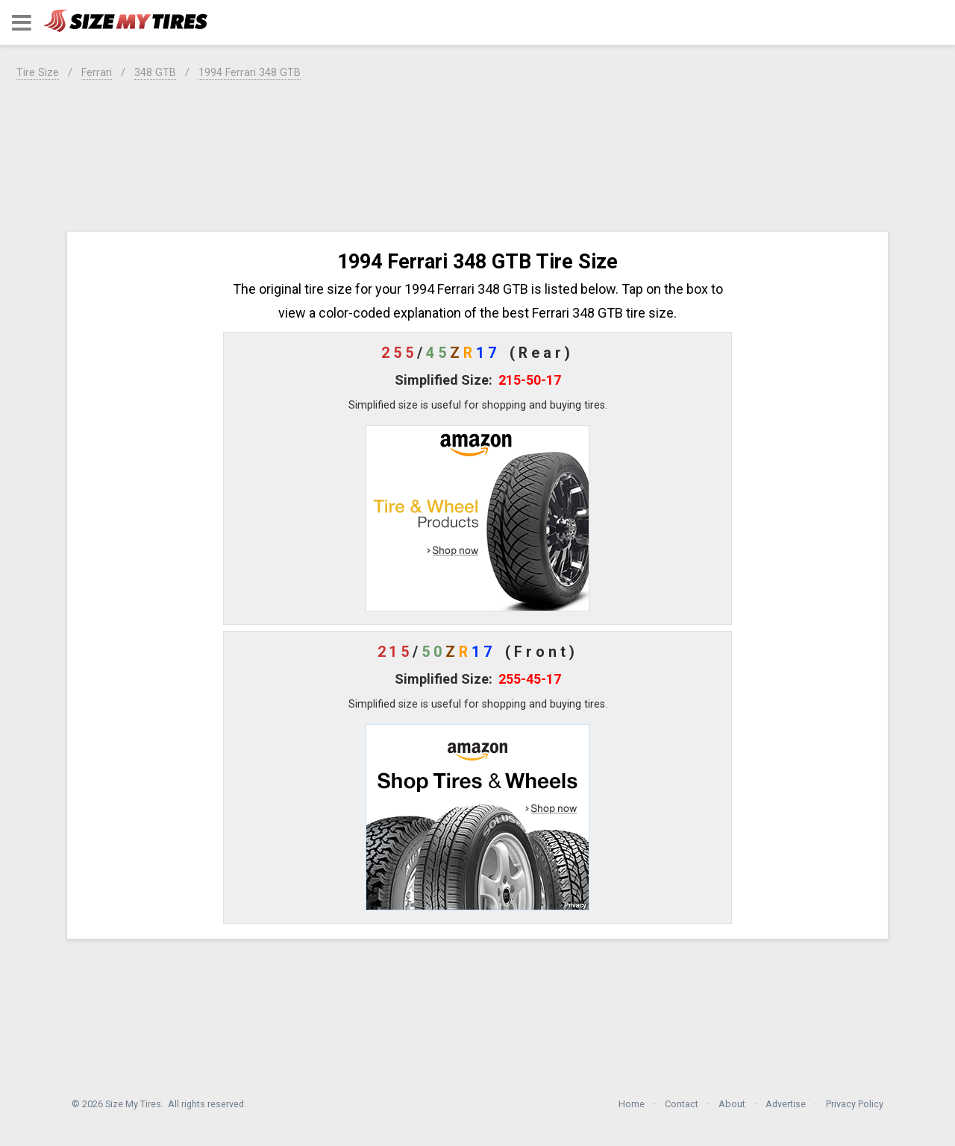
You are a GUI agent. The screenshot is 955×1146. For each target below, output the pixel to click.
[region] (477, 153)
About (731, 1103)
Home (632, 1103)
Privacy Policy (854, 1103)
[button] (21, 23)
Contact (681, 1103)
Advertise (785, 1103)
